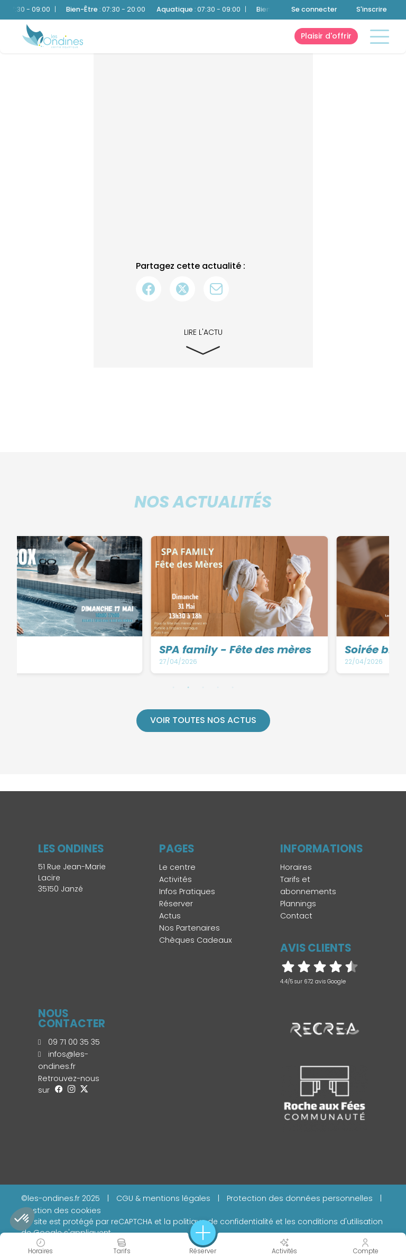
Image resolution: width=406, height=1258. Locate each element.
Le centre (177, 867)
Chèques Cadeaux (195, 940)
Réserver (176, 903)
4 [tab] (218, 687)
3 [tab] (203, 687)
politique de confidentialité (223, 1221)
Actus (170, 915)
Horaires (296, 867)
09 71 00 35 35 (69, 1042)
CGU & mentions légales (163, 1198)
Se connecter (314, 9)
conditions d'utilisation (340, 1221)
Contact (296, 915)
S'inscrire (371, 9)
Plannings (298, 903)
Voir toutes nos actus (203, 720)
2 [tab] (188, 687)
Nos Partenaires (189, 928)
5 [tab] (232, 687)
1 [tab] (173, 687)
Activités (175, 879)
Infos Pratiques (187, 891)
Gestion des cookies (61, 1210)
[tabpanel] (112, 604)
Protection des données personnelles (300, 1198)
